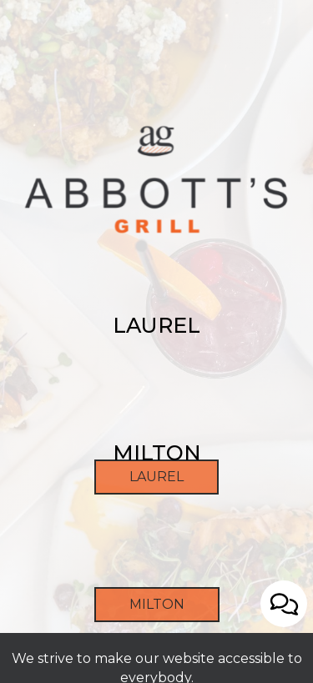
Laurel (139, 533)
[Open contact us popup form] (283, 603)
